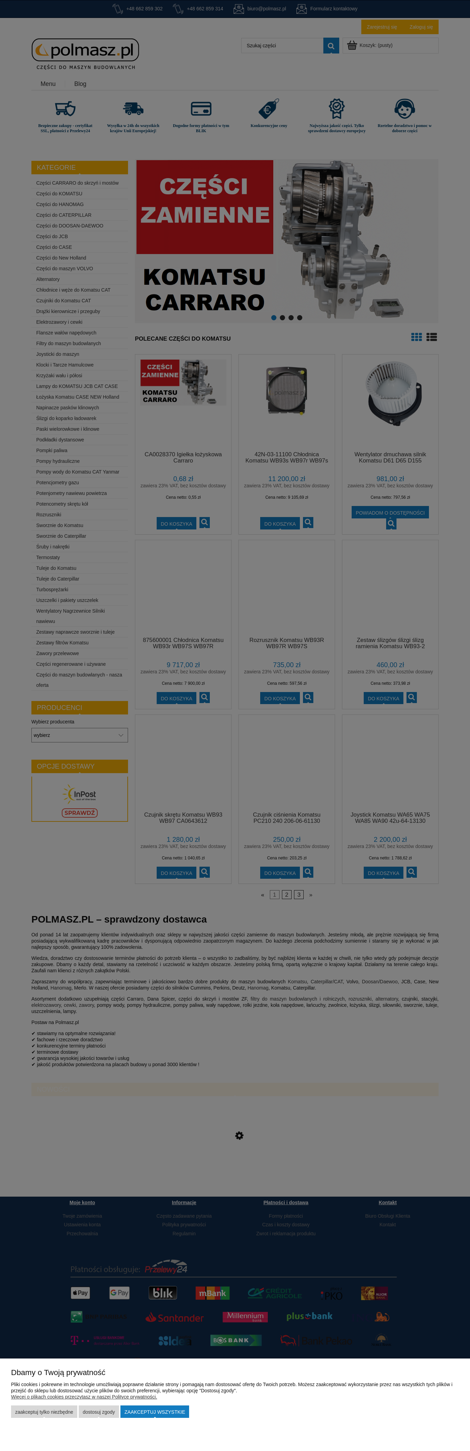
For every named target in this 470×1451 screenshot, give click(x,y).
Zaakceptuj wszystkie (155, 1412)
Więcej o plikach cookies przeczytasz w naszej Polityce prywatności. (84, 1397)
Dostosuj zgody (99, 1412)
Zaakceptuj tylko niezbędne (44, 1412)
